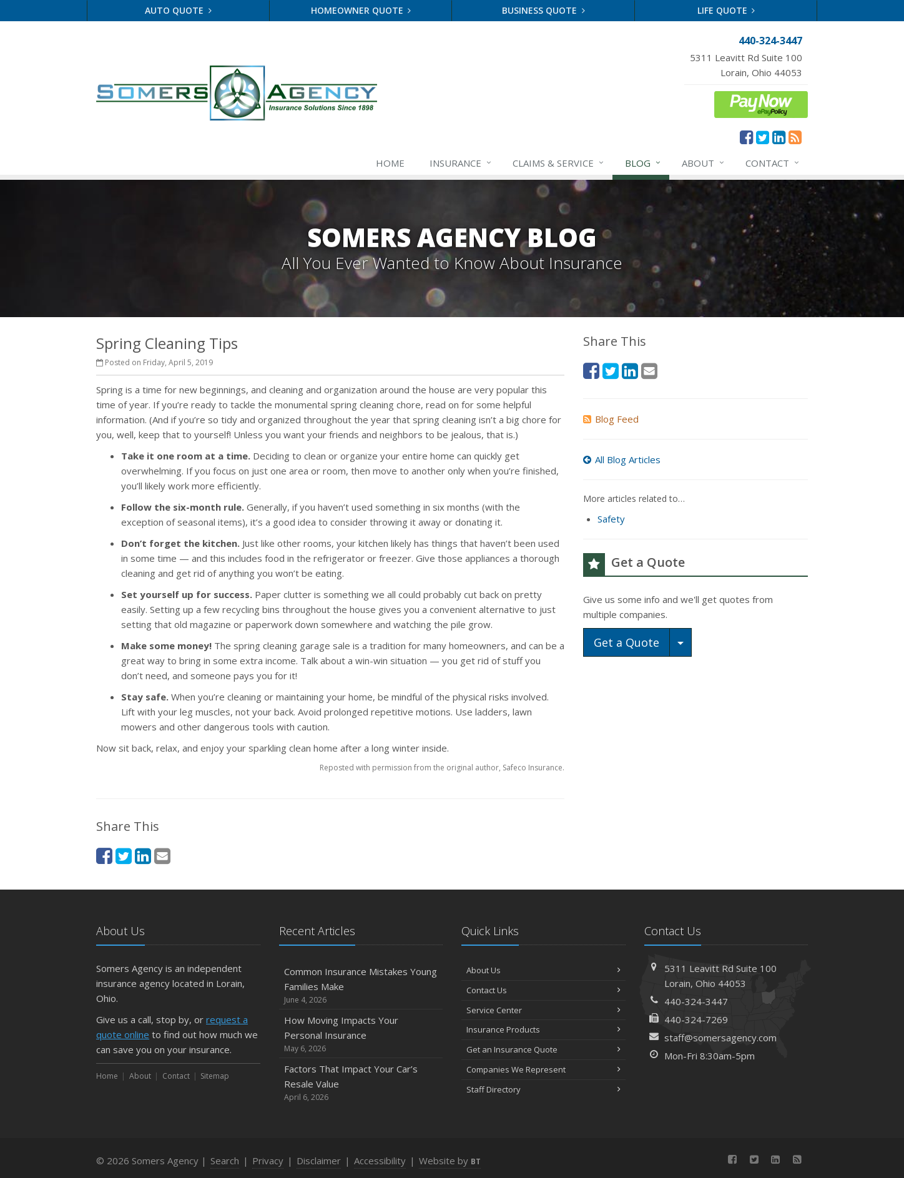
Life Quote (726, 10)
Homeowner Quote (361, 10)
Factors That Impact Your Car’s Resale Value (361, 1083)
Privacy (267, 1160)
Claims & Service (559, 163)
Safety (611, 519)
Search (224, 1160)
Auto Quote (178, 10)
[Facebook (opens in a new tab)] (746, 136)
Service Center (543, 1010)
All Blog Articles (622, 459)
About (703, 163)
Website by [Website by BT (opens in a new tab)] (450, 1160)
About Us (543, 970)
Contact (772, 163)
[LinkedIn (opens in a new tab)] (778, 136)
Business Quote (543, 10)
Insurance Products (543, 1029)
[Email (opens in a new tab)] (162, 855)
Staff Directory (543, 1089)
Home (390, 163)
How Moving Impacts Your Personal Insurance (361, 1034)
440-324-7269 (696, 1019)
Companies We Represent (543, 1069)
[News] (795, 136)
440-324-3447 (696, 1001)
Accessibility (380, 1160)
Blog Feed (611, 419)
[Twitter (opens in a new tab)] (762, 136)
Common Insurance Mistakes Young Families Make (361, 985)
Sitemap (214, 1076)
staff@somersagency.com (720, 1037)
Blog (643, 163)
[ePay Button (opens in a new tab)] (761, 103)
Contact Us (543, 990)
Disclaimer (319, 1160)
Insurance (461, 163)
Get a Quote (626, 642)
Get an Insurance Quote (543, 1049)
